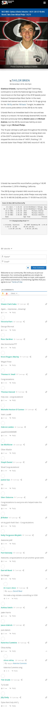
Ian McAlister (7, 444)
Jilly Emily (5, 697)
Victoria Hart (7, 321)
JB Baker (4, 517)
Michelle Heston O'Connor (12, 409)
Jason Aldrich (6, 625)
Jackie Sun (5, 480)
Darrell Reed (6, 570)
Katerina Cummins (9, 642)
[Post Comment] (38, 267)
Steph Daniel (6, 462)
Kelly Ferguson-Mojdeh (11, 535)
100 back (22, 104)
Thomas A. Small (8, 374)
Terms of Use (16, 282)
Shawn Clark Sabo (9, 304)
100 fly (9, 104)
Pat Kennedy (6, 553)
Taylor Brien (21, 80)
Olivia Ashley (9, 660)
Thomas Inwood (8, 392)
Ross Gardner (7, 339)
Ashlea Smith (7, 607)
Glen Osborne (7, 497)
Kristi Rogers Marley (10, 357)
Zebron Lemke (7, 427)
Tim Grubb (5, 680)
